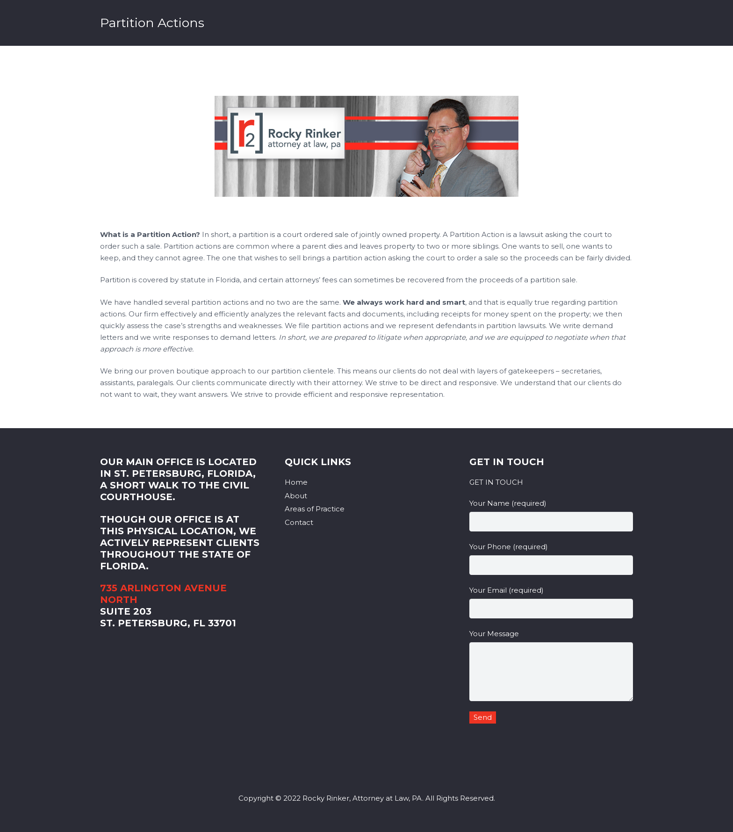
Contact (299, 522)
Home (296, 482)
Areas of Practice (315, 508)
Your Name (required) (551, 515)
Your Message (551, 665)
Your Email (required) (551, 602)
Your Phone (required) (551, 558)
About (296, 495)
